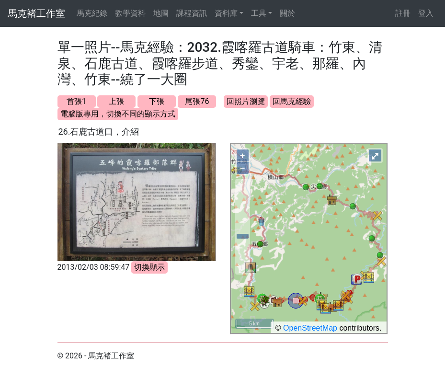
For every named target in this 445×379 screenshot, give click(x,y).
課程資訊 (191, 13)
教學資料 (130, 13)
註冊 (403, 13)
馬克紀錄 (92, 13)
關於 (287, 13)
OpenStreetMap (310, 328)
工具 (258, 13)
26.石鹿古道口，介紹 (98, 131)
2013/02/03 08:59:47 (93, 267)
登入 (426, 13)
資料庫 (226, 13)
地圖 (161, 13)
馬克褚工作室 (36, 13)
